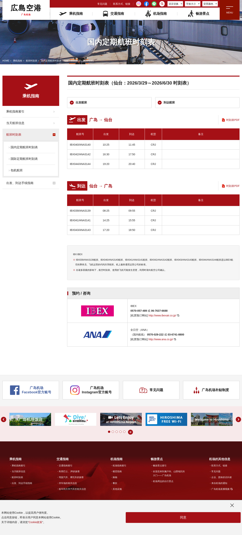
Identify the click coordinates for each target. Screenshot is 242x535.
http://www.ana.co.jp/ (161, 339)
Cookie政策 (35, 522)
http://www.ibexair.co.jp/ (162, 316)
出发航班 (79, 103)
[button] (109, 432)
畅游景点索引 (160, 466)
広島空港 (26, 10)
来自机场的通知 (219, 483)
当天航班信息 (15, 123)
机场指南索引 (119, 466)
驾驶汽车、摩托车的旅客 (71, 477)
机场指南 (156, 13)
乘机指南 (71, 14)
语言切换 (175, 3)
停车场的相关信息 (68, 483)
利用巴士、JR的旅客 (69, 472)
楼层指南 (117, 472)
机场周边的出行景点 (163, 481)
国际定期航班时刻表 (24, 158)
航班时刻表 (31, 60)
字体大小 (193, 3)
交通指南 (113, 14)
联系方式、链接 (121, 3)
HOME (5, 60)
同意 (183, 517)
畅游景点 (198, 13)
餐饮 (115, 483)
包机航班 (17, 170)
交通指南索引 (65, 466)
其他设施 (117, 489)
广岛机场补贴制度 (211, 391)
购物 (115, 477)
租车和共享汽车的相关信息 (72, 489)
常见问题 (102, 3)
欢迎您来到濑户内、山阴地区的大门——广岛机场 (169, 474)
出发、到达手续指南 (19, 183)
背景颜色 (210, 3)
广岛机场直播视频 (220, 489)
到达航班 (167, 103)
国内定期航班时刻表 (24, 147)
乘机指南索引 (15, 111)
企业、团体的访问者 (221, 477)
